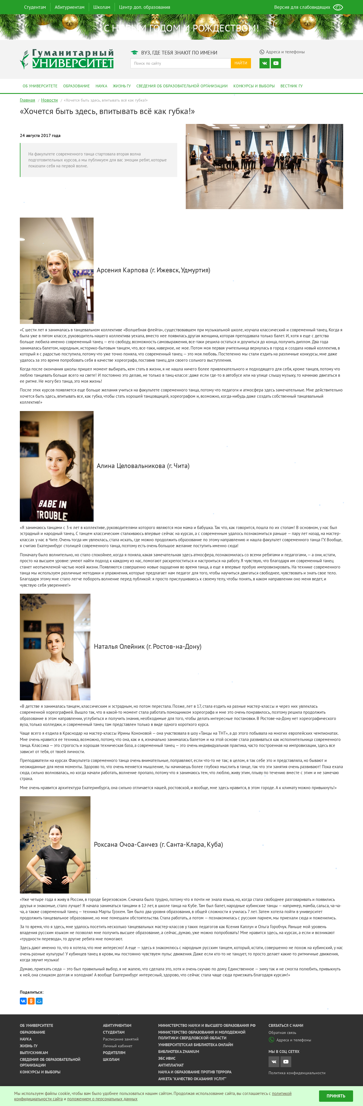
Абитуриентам (70, 7)
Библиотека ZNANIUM (178, 1051)
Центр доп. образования (144, 7)
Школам (101, 7)
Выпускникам (34, 1052)
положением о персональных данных (102, 1098)
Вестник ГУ (291, 86)
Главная (27, 100)
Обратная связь (282, 1032)
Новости (49, 100)
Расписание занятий (121, 1039)
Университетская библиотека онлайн (195, 1044)
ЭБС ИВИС (167, 1058)
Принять (336, 1096)
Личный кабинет (117, 1045)
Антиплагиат (171, 1065)
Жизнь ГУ (122, 86)
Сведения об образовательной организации (182, 86)
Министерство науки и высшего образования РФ (207, 1025)
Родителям (114, 1052)
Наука (101, 86)
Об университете (40, 86)
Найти (241, 63)
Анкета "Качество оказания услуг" (192, 1078)
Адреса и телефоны (290, 1039)
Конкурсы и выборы (254, 86)
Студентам (35, 7)
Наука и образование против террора (194, 1072)
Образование (76, 86)
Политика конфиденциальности (297, 1072)
